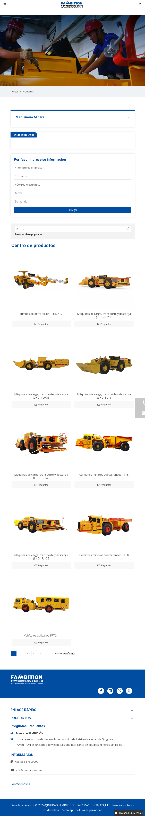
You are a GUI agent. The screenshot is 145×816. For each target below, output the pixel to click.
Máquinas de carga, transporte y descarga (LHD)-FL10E (41, 556)
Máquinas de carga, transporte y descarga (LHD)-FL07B (41, 396)
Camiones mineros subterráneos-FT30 (104, 555)
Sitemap (67, 810)
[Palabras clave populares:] (128, 229)
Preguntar (41, 324)
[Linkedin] (110, 691)
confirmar (69, 653)
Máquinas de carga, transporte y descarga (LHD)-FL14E (41, 476)
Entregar (72, 209)
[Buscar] (70, 229)
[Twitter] (120, 691)
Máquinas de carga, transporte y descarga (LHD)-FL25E (104, 315)
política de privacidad (89, 810)
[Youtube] (129, 691)
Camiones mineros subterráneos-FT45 (104, 474)
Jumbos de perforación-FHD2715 (41, 313)
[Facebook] (101, 691)
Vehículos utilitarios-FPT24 (41, 635)
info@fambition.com (29, 770)
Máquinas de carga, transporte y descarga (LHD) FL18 (104, 396)
